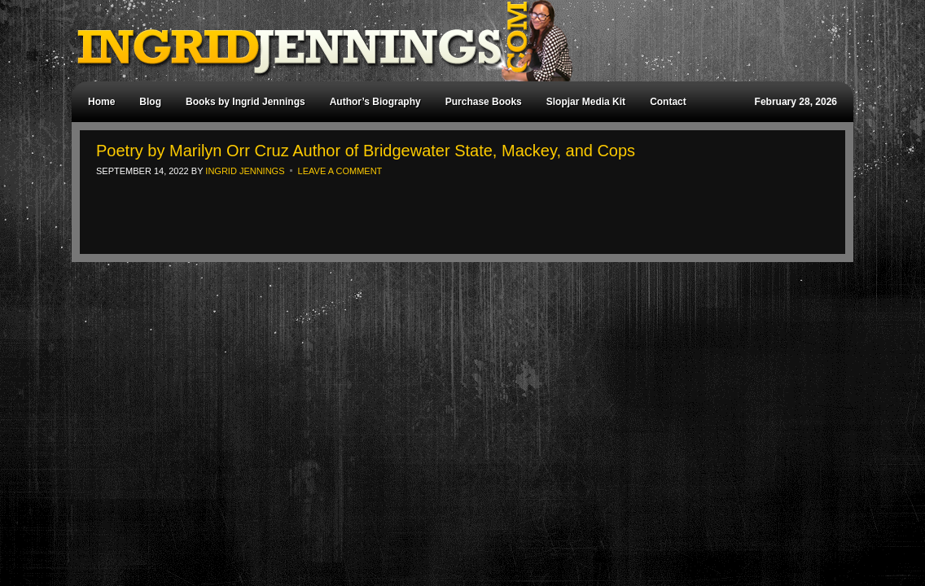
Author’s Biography (375, 101)
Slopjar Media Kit (585, 101)
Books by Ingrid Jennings (245, 101)
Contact (668, 101)
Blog (150, 101)
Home (101, 101)
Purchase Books (483, 101)
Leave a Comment (340, 171)
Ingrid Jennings (454, 40)
